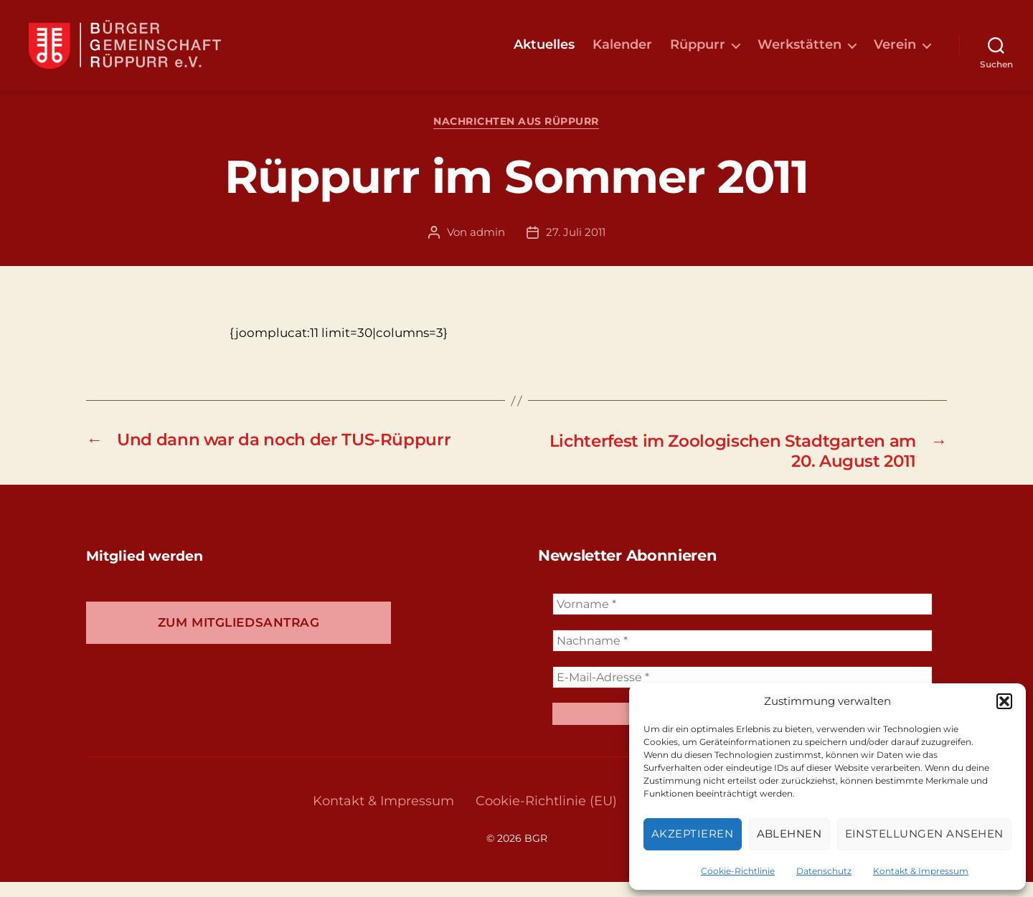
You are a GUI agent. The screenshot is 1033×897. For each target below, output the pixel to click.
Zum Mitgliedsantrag (239, 637)
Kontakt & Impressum (920, 870)
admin (487, 246)
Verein (895, 52)
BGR (535, 853)
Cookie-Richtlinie (738, 870)
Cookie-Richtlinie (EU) (546, 816)
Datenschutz (824, 870)
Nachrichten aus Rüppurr (517, 136)
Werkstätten (799, 52)
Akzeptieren (692, 833)
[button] (1004, 701)
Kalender (622, 52)
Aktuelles (544, 52)
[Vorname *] (742, 619)
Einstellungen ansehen (924, 833)
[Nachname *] (742, 656)
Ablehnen (789, 833)
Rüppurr (697, 52)
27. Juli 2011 (575, 246)
